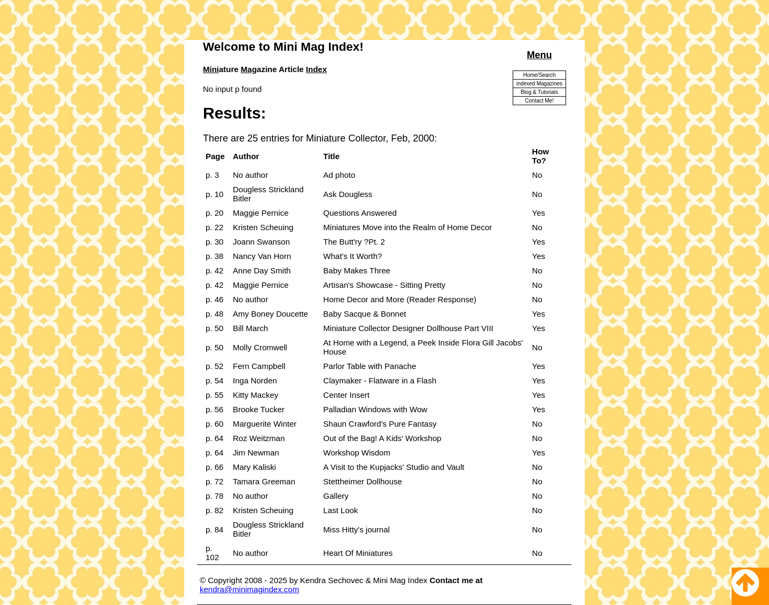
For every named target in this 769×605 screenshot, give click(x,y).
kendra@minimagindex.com (249, 589)
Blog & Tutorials (539, 92)
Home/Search (539, 75)
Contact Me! (539, 101)
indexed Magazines (539, 84)
